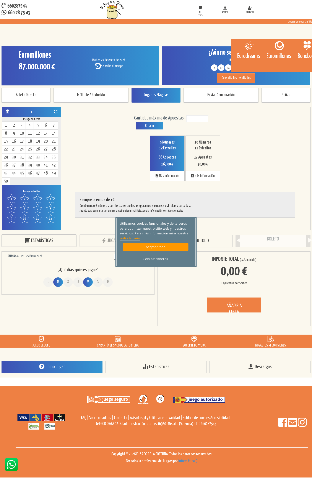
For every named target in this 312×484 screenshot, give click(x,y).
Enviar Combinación (221, 95)
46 (30, 173)
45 (22, 173)
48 (46, 173)
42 (54, 165)
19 (38, 141)
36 (6, 165)
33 (38, 157)
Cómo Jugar (52, 366)
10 (22, 133)
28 (54, 149)
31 (22, 157)
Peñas (286, 95)
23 (14, 149)
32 (30, 157)
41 (46, 165)
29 (6, 157)
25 (30, 149)
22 (6, 149)
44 (14, 173)
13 (46, 133)
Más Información (167, 176)
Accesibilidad (220, 418)
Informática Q (187, 461)
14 (54, 133)
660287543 (14, 6)
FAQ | (85, 418)
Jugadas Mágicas (156, 95)
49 (54, 173)
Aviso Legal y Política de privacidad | (156, 418)
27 (46, 149)
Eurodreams (248, 56)
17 (22, 141)
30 (14, 157)
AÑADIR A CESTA (234, 307)
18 (30, 141)
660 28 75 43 (16, 12)
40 (38, 165)
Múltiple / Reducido (91, 95)
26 (38, 149)
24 (22, 149)
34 (46, 157)
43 (6, 173)
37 (14, 165)
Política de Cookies (196, 418)
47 (38, 173)
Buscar (149, 126)
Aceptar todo (156, 247)
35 (54, 157)
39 (30, 165)
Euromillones (278, 56)
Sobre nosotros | (101, 418)
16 (14, 141)
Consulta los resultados (236, 78)
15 (6, 141)
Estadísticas (156, 366)
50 (6, 181)
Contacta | (121, 418)
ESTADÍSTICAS (39, 241)
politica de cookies (130, 238)
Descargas (260, 366)
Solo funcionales (155, 259)
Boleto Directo (26, 95)
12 (38, 133)
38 (22, 165)
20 (46, 141)
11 (30, 133)
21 (54, 141)
